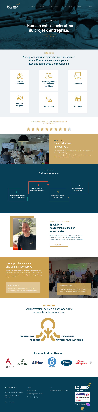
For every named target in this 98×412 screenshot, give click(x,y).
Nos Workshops (68, 6)
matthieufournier (9, 397)
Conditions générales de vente (35, 395)
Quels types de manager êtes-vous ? (59, 392)
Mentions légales (31, 392)
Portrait (80, 6)
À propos (42, 6)
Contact (90, 6)
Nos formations (54, 6)
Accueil (33, 6)
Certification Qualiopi (32, 398)
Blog (51, 389)
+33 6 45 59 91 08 (9, 404)
